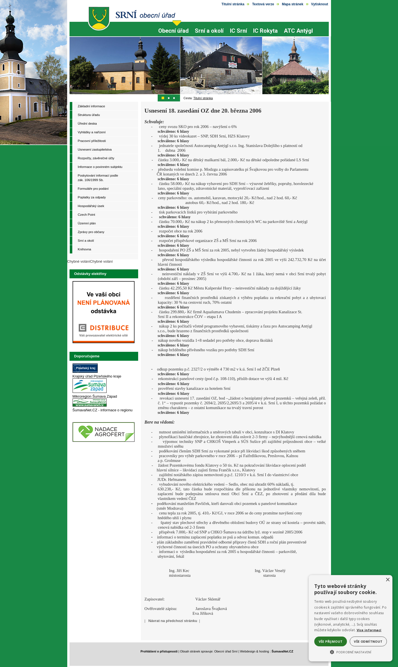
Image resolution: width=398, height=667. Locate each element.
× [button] (387, 580)
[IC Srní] (238, 35)
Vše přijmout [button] (331, 641)
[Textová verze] (263, 4)
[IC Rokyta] (265, 28)
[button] (350, 651)
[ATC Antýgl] (298, 28)
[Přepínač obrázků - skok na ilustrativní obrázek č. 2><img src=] (169, 97)
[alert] (350, 618)
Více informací (369, 630)
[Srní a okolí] (209, 35)
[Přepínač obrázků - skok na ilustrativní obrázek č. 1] (163, 97)
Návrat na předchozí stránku (172, 621)
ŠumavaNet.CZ (282, 651)
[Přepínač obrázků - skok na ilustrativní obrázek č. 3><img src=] (174, 97)
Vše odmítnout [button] (368, 641)
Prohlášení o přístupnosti (159, 651)
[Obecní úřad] (173, 35)
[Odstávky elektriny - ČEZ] (104, 343)
